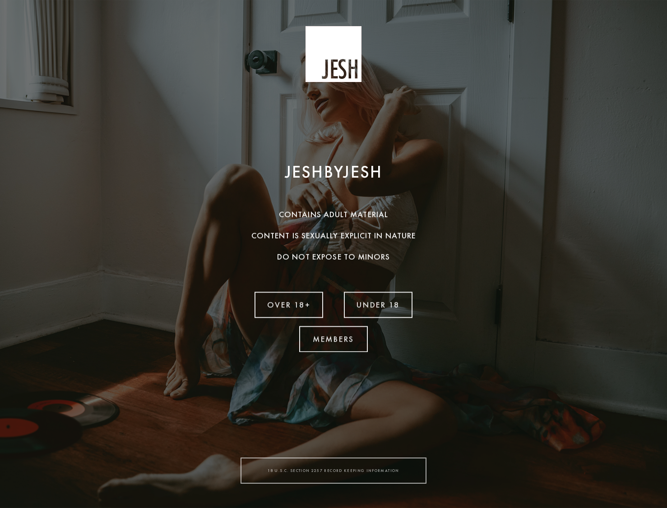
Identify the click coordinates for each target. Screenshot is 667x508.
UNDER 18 (378, 304)
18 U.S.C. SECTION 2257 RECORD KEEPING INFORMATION (333, 470)
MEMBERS (333, 338)
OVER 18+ (289, 304)
